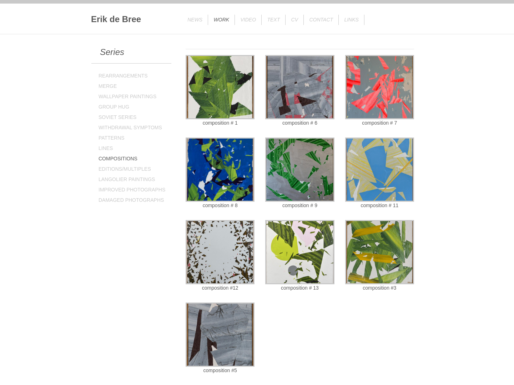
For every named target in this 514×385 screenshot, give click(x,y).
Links (351, 19)
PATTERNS (112, 138)
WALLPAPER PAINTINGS (127, 96)
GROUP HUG (114, 107)
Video (248, 19)
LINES (106, 148)
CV (294, 19)
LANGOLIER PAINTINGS (127, 179)
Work (222, 19)
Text (273, 19)
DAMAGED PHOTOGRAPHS (131, 200)
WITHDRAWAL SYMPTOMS (130, 127)
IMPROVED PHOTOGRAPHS (132, 189)
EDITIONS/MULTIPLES (125, 169)
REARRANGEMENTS (123, 76)
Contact (321, 19)
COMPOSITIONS (118, 158)
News (194, 19)
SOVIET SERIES (117, 117)
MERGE (108, 86)
